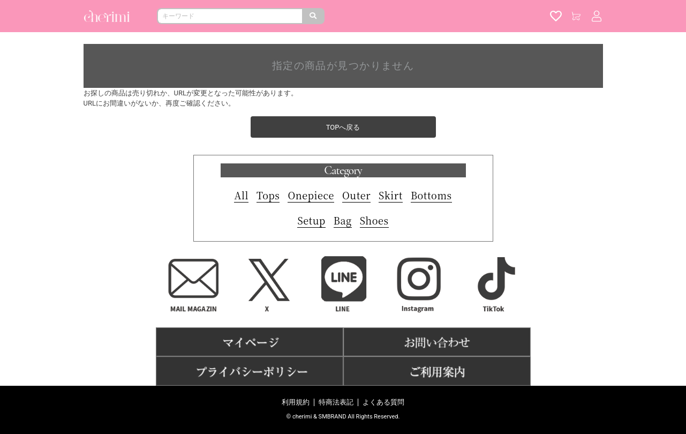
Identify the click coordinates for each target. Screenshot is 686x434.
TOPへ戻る (343, 127)
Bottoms (431, 195)
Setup (311, 220)
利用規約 (296, 402)
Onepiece (311, 195)
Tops (268, 195)
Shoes (374, 220)
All (241, 195)
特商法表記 (336, 402)
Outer (356, 195)
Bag (343, 220)
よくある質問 (383, 402)
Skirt (391, 195)
